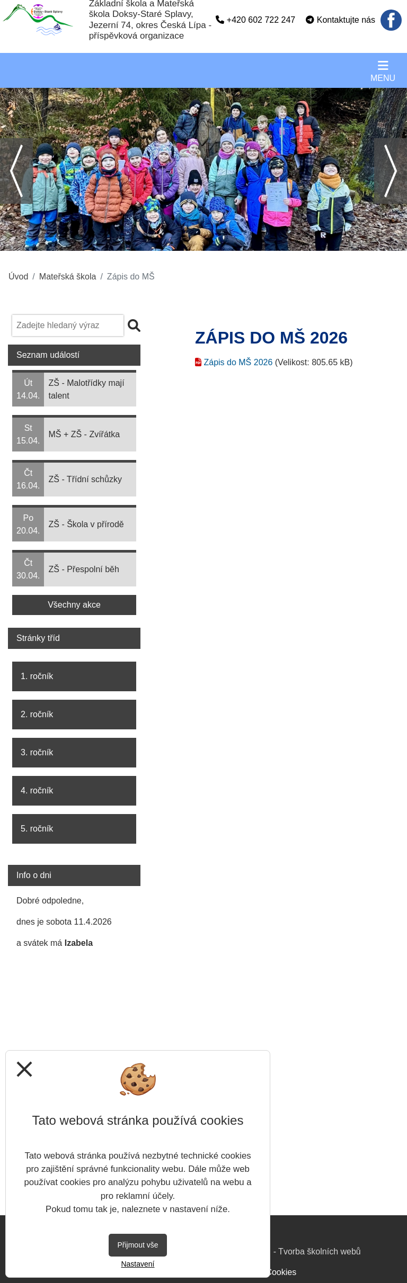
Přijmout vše (137, 1245)
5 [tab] (219, 243)
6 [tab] (235, 243)
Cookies (281, 1272)
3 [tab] (187, 243)
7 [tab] (251, 243)
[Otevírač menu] (383, 70)
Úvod (18, 276)
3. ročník (37, 752)
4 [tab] (203, 243)
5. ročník (37, 828)
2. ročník (37, 714)
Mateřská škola (67, 276)
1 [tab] (156, 243)
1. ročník (37, 676)
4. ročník (37, 790)
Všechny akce (74, 604)
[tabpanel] (203, 169)
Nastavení (137, 1264)
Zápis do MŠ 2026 (238, 362)
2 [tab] (171, 243)
